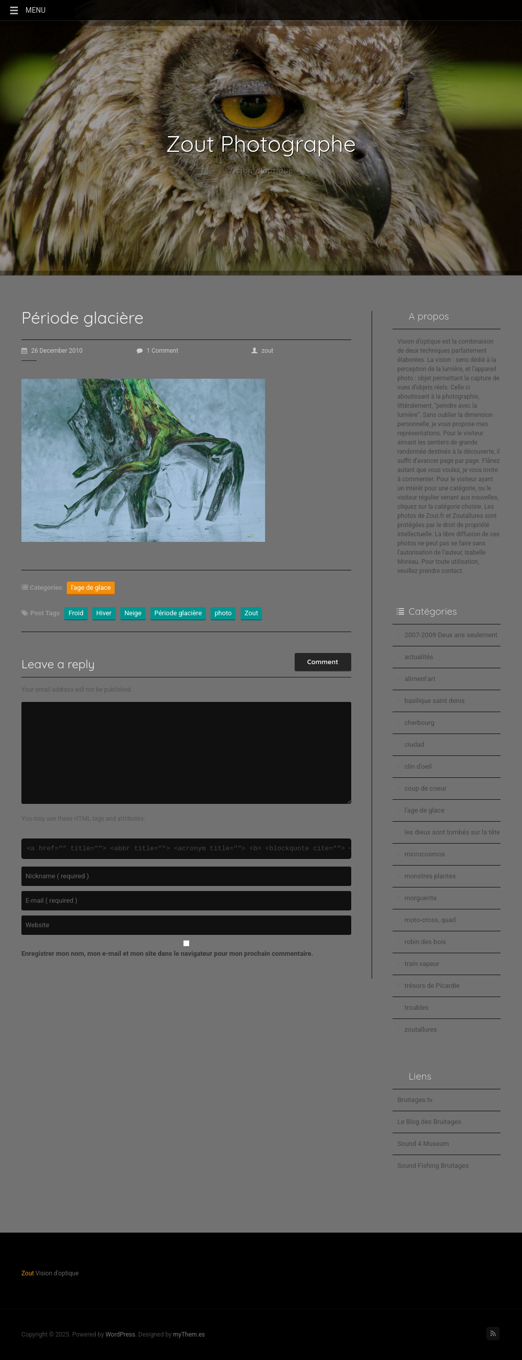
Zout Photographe (261, 144)
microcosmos (425, 854)
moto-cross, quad (430, 920)
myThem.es (189, 1334)
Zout (251, 613)
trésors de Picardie (432, 985)
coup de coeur (426, 788)
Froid (75, 613)
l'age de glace (91, 587)
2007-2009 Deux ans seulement (451, 635)
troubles (417, 1007)
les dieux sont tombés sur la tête (452, 832)
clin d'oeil (418, 766)
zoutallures (421, 1029)
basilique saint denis (435, 700)
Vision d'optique (261, 171)
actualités (419, 657)
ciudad (415, 744)
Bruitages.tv (415, 1100)
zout (262, 350)
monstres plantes (430, 876)
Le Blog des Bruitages (430, 1122)
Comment (322, 662)
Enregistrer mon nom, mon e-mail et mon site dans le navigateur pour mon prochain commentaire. (167, 953)
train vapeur (422, 963)
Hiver (104, 613)
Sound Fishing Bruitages (433, 1165)
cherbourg (420, 722)
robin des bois (425, 942)
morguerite (421, 898)
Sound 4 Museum (423, 1143)
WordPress (120, 1334)
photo (223, 613)
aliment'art (420, 679)
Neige (133, 613)
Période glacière (178, 613)
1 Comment (157, 350)
